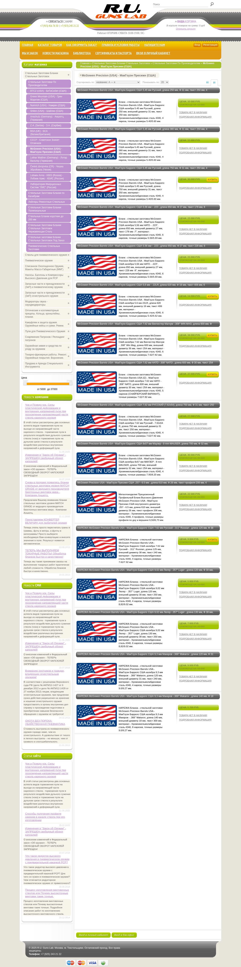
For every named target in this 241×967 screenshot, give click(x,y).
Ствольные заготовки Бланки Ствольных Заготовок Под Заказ (46, 239)
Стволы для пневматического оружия (46, 255)
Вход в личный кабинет (153, 53)
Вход (197, 44)
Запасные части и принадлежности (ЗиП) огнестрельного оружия (45, 294)
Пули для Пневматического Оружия (45, 331)
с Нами (59, 21)
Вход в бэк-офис (124, 934)
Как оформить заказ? (81, 45)
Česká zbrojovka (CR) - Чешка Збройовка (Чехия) (46, 168)
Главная (27, 45)
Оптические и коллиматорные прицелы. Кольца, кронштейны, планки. (42, 313)
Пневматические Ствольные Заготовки (44, 248)
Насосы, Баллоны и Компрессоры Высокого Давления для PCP (44, 277)
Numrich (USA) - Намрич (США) (47, 105)
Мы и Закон (30, 53)
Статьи (32, 755)
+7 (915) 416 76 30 (49, 26)
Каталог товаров (50, 45)
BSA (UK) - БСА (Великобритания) (40, 133)
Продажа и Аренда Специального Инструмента (44, 365)
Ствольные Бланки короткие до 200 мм (45, 218)
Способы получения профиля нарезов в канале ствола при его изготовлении (45, 817)
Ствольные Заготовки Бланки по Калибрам (46, 195)
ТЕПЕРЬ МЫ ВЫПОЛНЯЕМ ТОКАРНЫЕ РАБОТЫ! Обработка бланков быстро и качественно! (45, 553)
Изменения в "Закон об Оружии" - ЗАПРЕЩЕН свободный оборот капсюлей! (45, 458)
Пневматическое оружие (39, 260)
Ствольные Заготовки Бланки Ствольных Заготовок (121, 63)
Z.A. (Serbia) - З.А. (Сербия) (45, 125)
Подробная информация (195, 117)
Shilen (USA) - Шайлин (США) (46, 111)
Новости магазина (56, 53)
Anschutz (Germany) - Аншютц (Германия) (47, 118)
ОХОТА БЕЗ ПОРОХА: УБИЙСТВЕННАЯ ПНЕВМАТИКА (45, 722)
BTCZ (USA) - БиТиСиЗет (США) (48, 90)
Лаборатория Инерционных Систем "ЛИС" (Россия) (45, 186)
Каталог (35, 64)
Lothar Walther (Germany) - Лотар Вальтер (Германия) (48, 159)
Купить (212, 179)
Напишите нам (154, 45)
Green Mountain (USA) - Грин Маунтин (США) (46, 98)
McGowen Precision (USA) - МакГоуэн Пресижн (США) (46, 150)
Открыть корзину (186, 29)
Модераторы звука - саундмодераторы (36, 303)
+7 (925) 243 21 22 (69, 26)
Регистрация (210, 44)
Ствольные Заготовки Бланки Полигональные (44, 209)
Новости (36, 396)
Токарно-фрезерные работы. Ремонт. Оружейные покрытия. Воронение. (46, 356)
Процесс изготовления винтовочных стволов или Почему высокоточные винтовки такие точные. (47, 893)
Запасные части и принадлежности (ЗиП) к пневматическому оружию (45, 285)
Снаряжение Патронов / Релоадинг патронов (45, 339)
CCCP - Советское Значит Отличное (44, 142)
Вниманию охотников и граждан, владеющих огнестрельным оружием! (45, 674)
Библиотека (82, 53)
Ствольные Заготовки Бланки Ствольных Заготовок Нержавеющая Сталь (44, 228)
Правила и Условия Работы (121, 45)
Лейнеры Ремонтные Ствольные (46, 201)
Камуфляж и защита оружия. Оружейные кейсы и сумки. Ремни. (44, 324)
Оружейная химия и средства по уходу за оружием (43, 347)
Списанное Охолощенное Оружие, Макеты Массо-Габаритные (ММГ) (44, 268)
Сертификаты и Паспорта (113, 53)
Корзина (185, 21)
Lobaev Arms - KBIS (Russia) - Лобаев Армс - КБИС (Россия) (47, 177)
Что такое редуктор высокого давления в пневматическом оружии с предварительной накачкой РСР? (47, 859)
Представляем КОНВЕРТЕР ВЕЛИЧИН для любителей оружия (46, 521)
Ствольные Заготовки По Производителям (176, 63)
